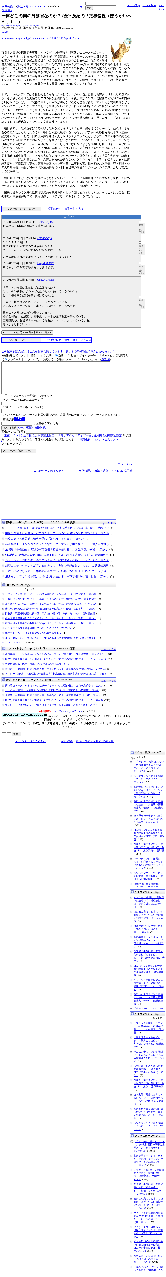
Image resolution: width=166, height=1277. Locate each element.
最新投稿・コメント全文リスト (99, 445)
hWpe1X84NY (45, 263)
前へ (161, 8)
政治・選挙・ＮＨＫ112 (32, 6)
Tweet (4, 31)
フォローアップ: (11, 449)
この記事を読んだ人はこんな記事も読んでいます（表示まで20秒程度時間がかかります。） (58, 351)
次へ (161, 5)
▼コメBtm (149, 5)
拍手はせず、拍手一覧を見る (65, 208)
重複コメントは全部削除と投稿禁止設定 (29, 441)
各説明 (105, 359)
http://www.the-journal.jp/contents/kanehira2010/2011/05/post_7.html (40, 38)
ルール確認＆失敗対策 (32, 433)
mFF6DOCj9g (45, 238)
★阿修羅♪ (8, 6)
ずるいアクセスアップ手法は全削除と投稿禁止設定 (90, 441)
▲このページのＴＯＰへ (49, 476)
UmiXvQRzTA (45, 279)
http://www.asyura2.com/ (68, 717)
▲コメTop (133, 5)
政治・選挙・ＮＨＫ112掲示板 (113, 476)
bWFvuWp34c (45, 221)
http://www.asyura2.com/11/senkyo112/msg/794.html (20, 25)
